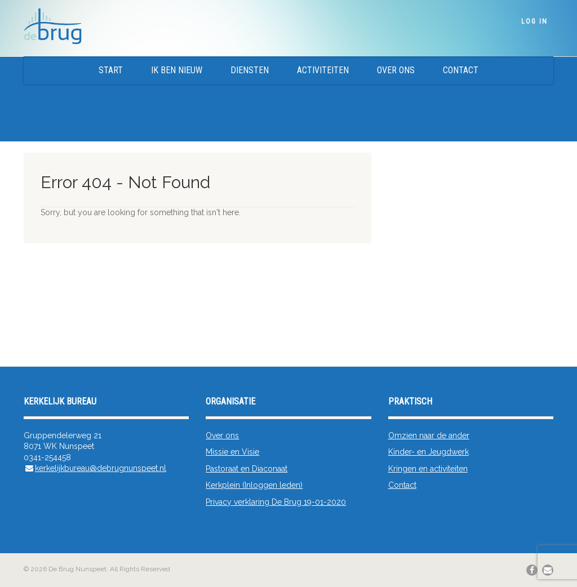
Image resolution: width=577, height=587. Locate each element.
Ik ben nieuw (176, 70)
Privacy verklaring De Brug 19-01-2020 (276, 501)
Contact (460, 70)
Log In (534, 21)
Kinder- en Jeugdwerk (428, 451)
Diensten (249, 70)
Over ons (396, 70)
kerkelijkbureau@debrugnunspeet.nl (100, 468)
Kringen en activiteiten (428, 468)
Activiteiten (323, 70)
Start (111, 70)
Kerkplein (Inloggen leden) (254, 485)
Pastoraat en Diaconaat (246, 468)
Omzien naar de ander (428, 435)
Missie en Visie (232, 451)
